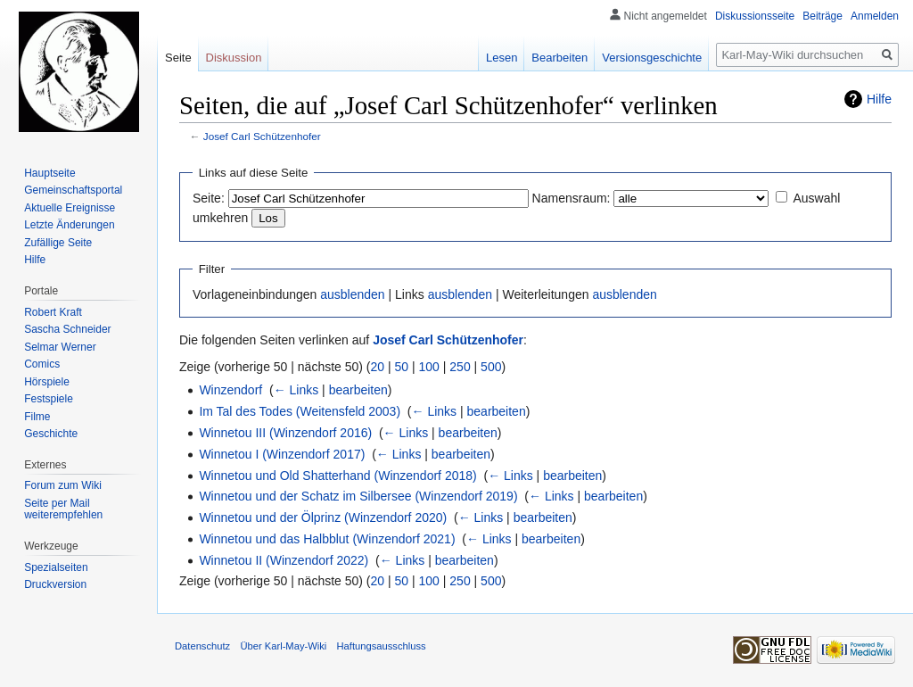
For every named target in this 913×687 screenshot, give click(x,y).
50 (402, 367)
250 (459, 367)
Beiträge (822, 16)
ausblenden (352, 294)
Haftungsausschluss (381, 646)
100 (429, 367)
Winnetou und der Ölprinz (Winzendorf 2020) (323, 517)
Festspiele (48, 399)
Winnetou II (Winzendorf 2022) (283, 560)
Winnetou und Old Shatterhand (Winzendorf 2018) (337, 475)
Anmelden (875, 16)
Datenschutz (202, 646)
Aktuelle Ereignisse (69, 208)
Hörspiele (47, 382)
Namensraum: (571, 198)
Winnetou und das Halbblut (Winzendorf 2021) (327, 539)
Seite (178, 57)
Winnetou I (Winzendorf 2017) (282, 454)
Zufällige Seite (58, 242)
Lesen (501, 57)
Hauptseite (49, 173)
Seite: (209, 198)
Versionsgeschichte (652, 57)
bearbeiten (358, 390)
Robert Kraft (53, 312)
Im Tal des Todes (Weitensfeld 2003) (299, 411)
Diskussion (234, 57)
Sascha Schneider (67, 329)
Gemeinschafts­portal (73, 190)
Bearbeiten (559, 57)
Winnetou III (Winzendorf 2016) (285, 433)
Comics (42, 364)
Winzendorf (230, 390)
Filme (37, 416)
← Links (296, 390)
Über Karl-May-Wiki (283, 646)
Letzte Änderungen (69, 225)
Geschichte (51, 433)
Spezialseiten (55, 567)
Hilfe (879, 99)
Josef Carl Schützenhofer (262, 136)
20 (378, 367)
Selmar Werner (59, 347)
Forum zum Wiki (63, 485)
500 (491, 367)
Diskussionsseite (754, 16)
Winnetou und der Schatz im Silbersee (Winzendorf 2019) (358, 496)
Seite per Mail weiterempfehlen (63, 509)
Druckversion (55, 584)
